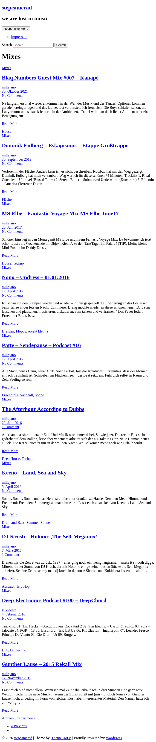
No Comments (12, 95)
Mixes (6, 68)
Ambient (8, 718)
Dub (5, 650)
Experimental (26, 718)
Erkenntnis (10, 395)
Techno (18, 263)
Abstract (8, 586)
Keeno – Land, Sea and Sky (34, 473)
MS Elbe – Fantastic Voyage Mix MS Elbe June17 (60, 213)
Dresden (8, 331)
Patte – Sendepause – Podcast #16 (41, 345)
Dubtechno (18, 650)
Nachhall (26, 395)
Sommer (32, 522)
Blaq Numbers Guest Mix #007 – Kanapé (50, 78)
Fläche (7, 199)
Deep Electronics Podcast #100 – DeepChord (54, 600)
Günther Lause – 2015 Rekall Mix (42, 664)
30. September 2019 (16, 159)
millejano (9, 87)
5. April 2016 (11, 487)
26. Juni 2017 (12, 227)
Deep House (11, 459)
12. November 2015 (16, 678)
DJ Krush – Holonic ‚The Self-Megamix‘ (49, 536)
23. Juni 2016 (12, 423)
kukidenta (9, 610)
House (6, 131)
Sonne (39, 395)
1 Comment (10, 427)
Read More (10, 124)
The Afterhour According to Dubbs (43, 409)
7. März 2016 (12, 550)
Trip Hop (23, 586)
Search (7, 45)
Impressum (19, 37)
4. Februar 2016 (13, 614)
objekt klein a (38, 331)
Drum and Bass (13, 522)
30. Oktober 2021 (15, 91)
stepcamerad (17, 8)
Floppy (21, 331)
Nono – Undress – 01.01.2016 (35, 277)
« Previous (19, 726)
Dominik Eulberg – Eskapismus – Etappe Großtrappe (65, 145)
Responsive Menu (16, 28)
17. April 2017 (12, 291)
